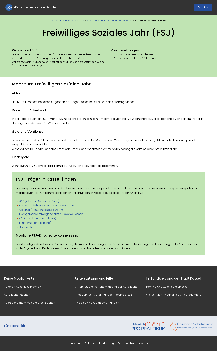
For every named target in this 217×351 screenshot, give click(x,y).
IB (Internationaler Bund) (35, 223)
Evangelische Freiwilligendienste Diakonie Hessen (51, 214)
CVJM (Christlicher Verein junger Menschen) (48, 205)
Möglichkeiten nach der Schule (67, 20)
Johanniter (26, 227)
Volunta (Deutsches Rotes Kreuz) (41, 210)
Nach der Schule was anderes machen (109, 20)
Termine (202, 7)
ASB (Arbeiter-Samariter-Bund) (39, 201)
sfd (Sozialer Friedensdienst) (37, 218)
